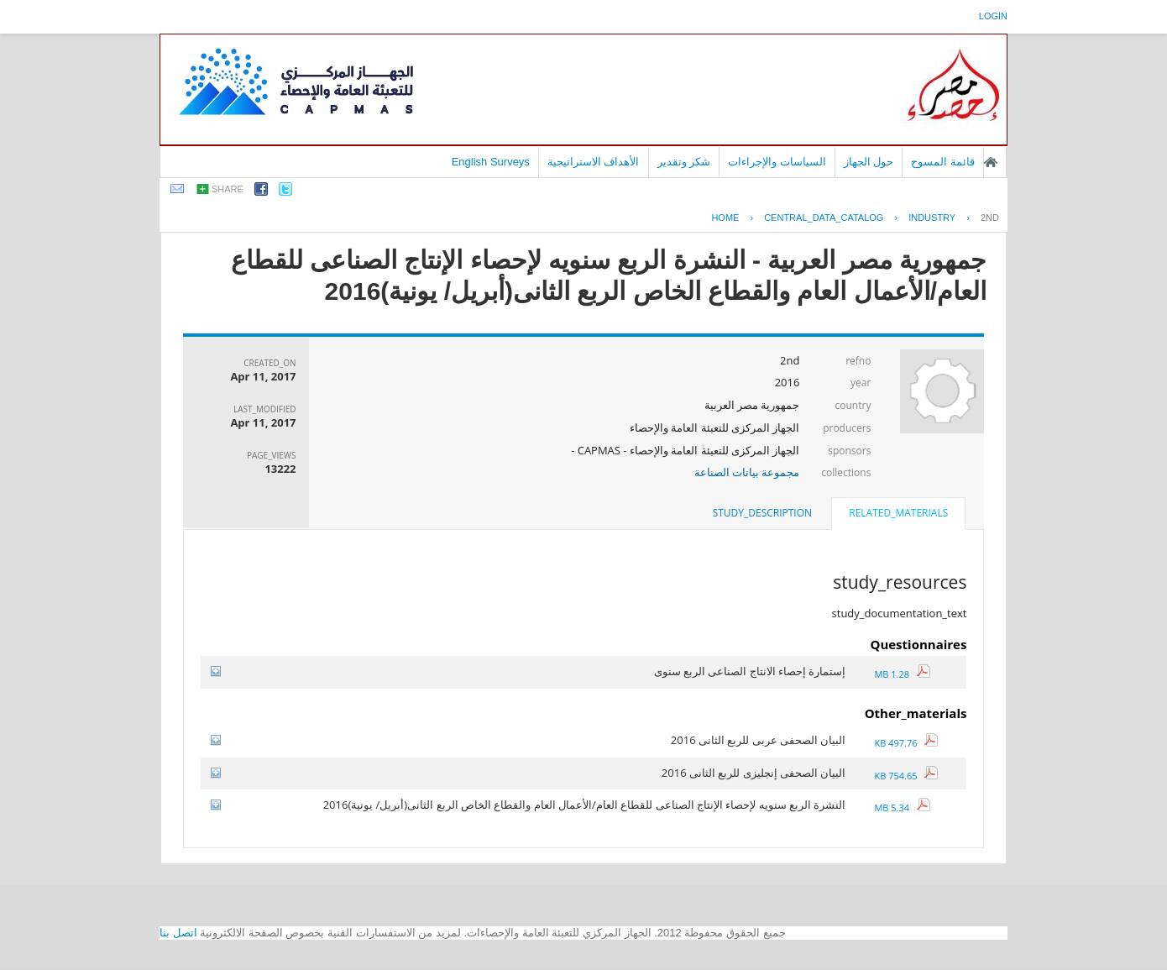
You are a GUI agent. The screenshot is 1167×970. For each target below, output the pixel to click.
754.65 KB (906, 775)
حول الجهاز (869, 161)
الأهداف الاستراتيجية (593, 161)
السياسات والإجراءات (777, 161)
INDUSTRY (931, 217)
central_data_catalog (823, 217)
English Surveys (491, 161)
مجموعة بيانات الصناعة (747, 472)
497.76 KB (906, 743)
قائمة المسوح (943, 161)
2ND (990, 217)
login (993, 16)
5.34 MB (901, 807)
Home (725, 217)
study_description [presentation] (762, 513)
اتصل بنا (178, 932)
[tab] (898, 514)
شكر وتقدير (684, 161)
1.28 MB (901, 674)
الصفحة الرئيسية (990, 162)
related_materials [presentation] (898, 513)
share (227, 189)
